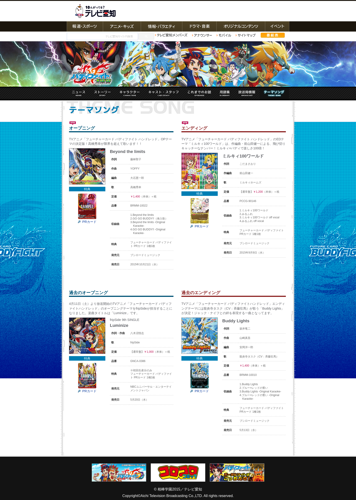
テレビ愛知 (95, 11)
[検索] (102, 36)
